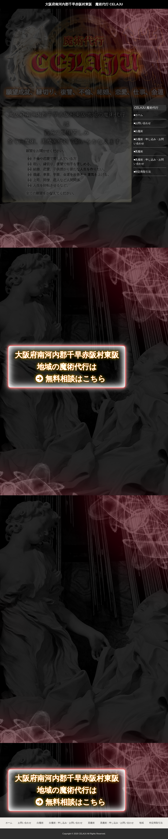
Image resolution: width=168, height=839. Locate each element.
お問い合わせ (24, 823)
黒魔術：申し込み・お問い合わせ (117, 823)
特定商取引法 (156, 823)
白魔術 (40, 823)
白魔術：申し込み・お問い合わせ (65, 823)
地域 (141, 823)
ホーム (9, 823)
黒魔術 (91, 823)
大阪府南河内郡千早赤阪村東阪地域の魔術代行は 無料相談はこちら (67, 790)
